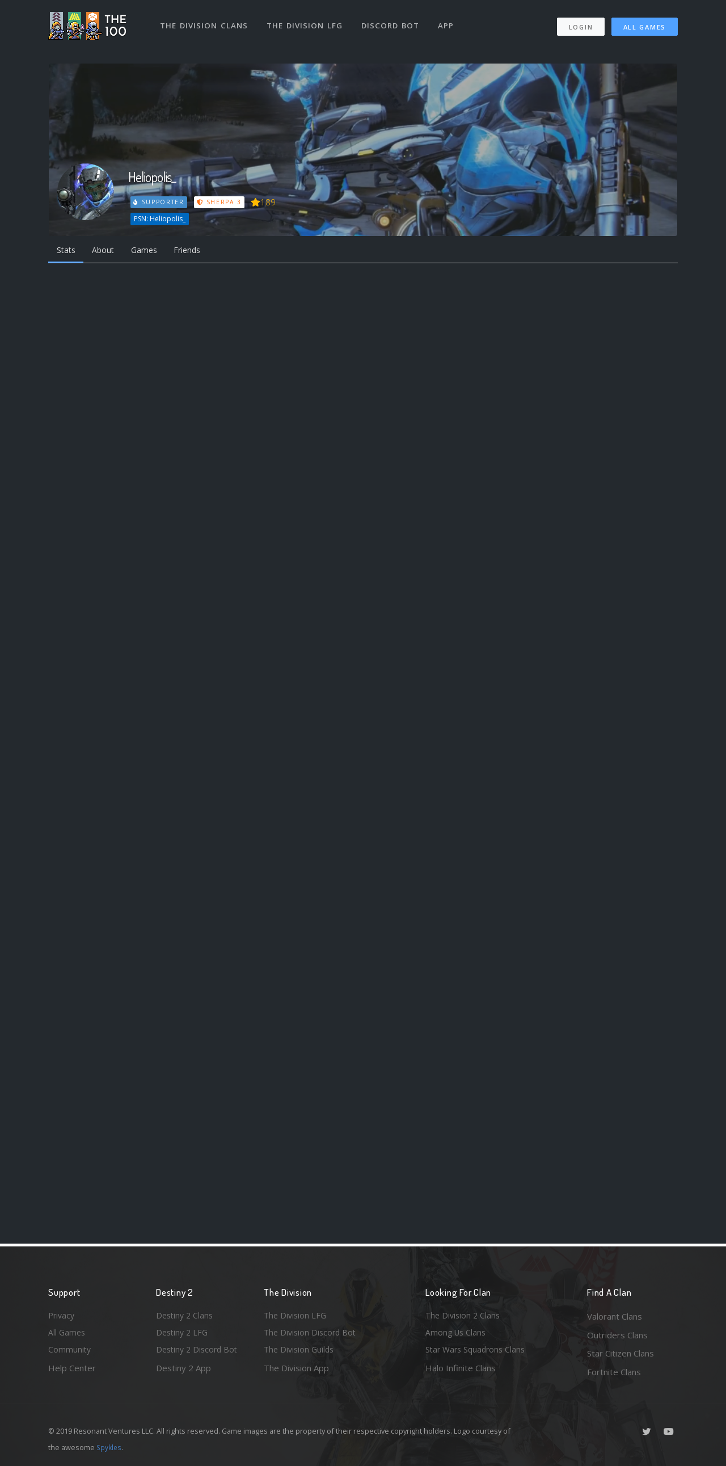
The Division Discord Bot (312, 1335)
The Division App (296, 1371)
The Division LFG (306, 21)
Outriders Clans (617, 1335)
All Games (644, 23)
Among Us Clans (456, 1335)
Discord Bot (393, 21)
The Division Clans (205, 21)
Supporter (159, 202)
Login (580, 23)
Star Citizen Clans (620, 1353)
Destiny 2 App (183, 1371)
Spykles (109, 1447)
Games (151, 250)
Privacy (62, 1316)
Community (70, 1353)
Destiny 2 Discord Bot (199, 1353)
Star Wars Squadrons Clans (477, 1353)
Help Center (72, 1371)
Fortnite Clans (614, 1371)
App (449, 21)
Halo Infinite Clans (460, 1371)
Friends (197, 250)
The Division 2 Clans (464, 1316)
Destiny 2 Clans (186, 1316)
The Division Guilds (300, 1353)
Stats (67, 250)
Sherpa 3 (220, 202)
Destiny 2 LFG (183, 1335)
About (107, 250)
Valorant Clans (614, 1316)
